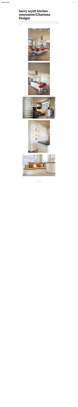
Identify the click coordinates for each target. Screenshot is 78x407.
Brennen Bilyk (5, 2)
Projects (74, 2)
